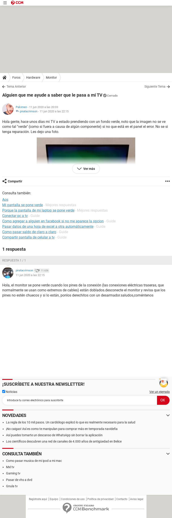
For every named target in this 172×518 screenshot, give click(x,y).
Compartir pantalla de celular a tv (28, 237)
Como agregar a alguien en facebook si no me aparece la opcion (53, 221)
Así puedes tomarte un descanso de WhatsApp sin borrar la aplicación (54, 435)
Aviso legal (136, 499)
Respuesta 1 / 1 (14, 260)
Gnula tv (12, 486)
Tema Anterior (16, 86)
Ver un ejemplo (159, 392)
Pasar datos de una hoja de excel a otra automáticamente (47, 226)
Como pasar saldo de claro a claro (29, 232)
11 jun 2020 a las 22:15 (54, 111)
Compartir (15, 181)
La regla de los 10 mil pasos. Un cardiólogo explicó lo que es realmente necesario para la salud (70, 422)
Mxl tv (10, 467)
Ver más (89, 168)
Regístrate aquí (38, 499)
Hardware (33, 77)
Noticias (9, 392)
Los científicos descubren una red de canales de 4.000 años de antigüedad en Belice (64, 441)
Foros (16, 77)
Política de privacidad (100, 499)
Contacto (121, 499)
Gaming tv (13, 473)
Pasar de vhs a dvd (19, 480)
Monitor (51, 77)
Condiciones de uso (73, 499)
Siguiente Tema (155, 86)
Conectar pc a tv (15, 216)
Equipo (54, 499)
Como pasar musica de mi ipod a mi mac (34, 461)
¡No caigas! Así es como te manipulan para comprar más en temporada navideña (62, 429)
